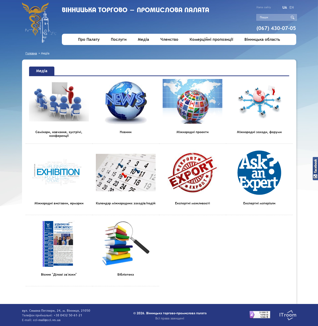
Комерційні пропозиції (211, 39)
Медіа (143, 39)
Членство (169, 39)
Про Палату (89, 39)
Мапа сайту (263, 7)
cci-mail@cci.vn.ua (46, 320)
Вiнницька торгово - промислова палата (148, 16)
